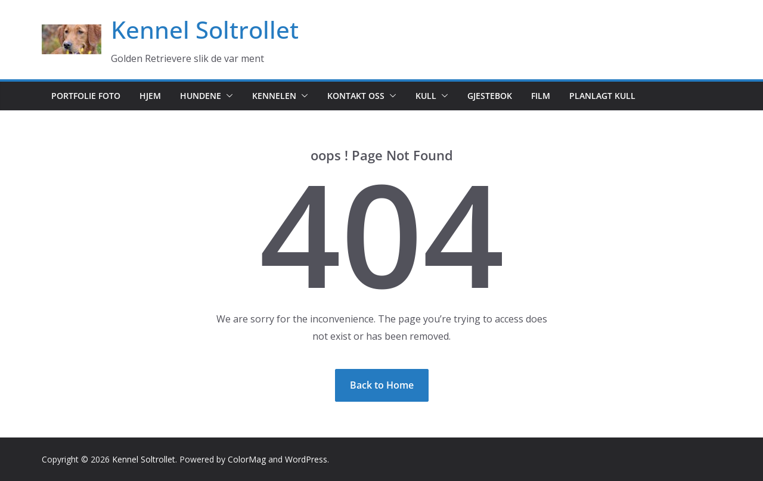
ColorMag (247, 459)
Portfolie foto (85, 95)
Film (540, 95)
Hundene (200, 95)
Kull (425, 95)
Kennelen (274, 95)
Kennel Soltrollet (205, 29)
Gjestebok (489, 95)
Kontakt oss (355, 95)
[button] (227, 96)
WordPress (306, 459)
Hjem (150, 95)
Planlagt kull (602, 95)
